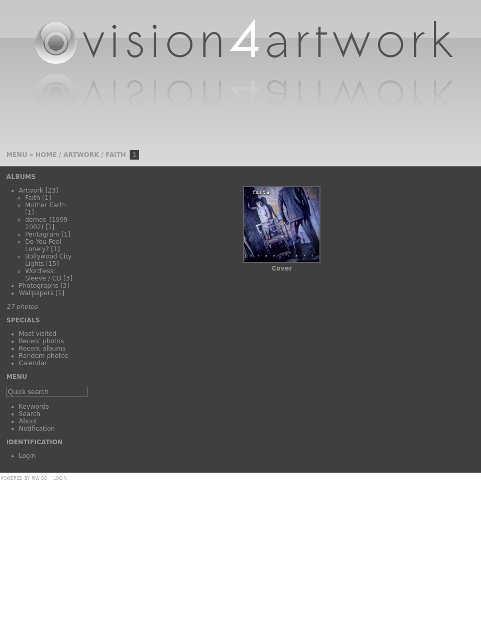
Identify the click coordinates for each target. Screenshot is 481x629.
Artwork (81, 155)
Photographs (39, 285)
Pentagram (42, 234)
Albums (21, 177)
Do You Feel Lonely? (43, 245)
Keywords (34, 406)
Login (27, 455)
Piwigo (39, 477)
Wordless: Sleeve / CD (43, 274)
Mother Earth (45, 205)
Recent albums (42, 348)
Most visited (37, 334)
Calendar (33, 363)
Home (46, 155)
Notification (37, 428)
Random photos (43, 356)
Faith (116, 155)
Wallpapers (36, 293)
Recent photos (41, 341)
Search (29, 414)
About (28, 421)
